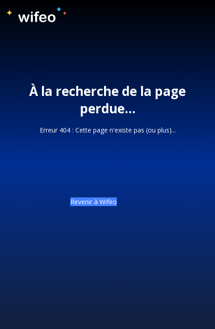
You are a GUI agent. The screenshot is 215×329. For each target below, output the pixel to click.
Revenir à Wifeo (93, 201)
